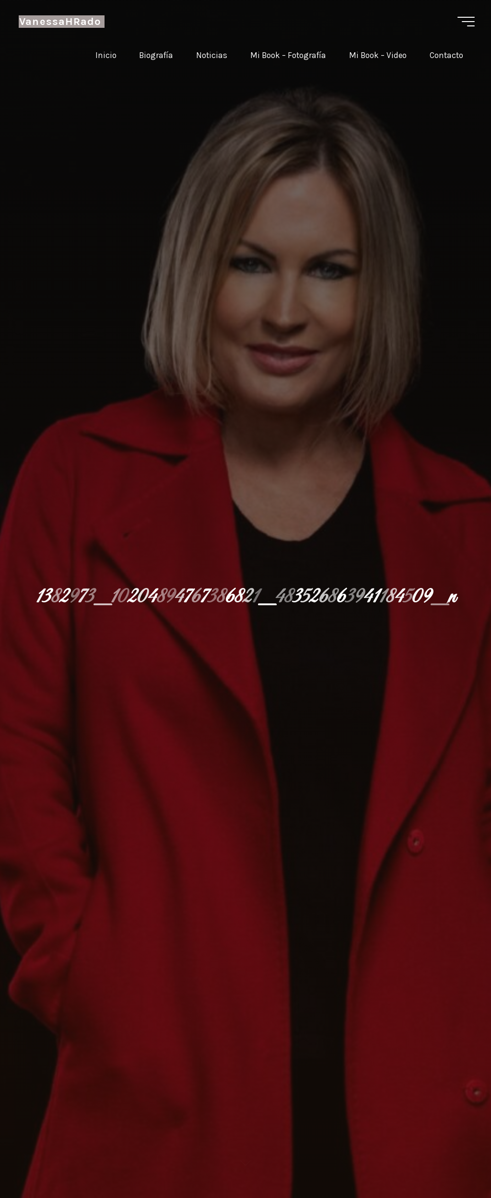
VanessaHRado (60, 21)
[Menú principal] (466, 21)
